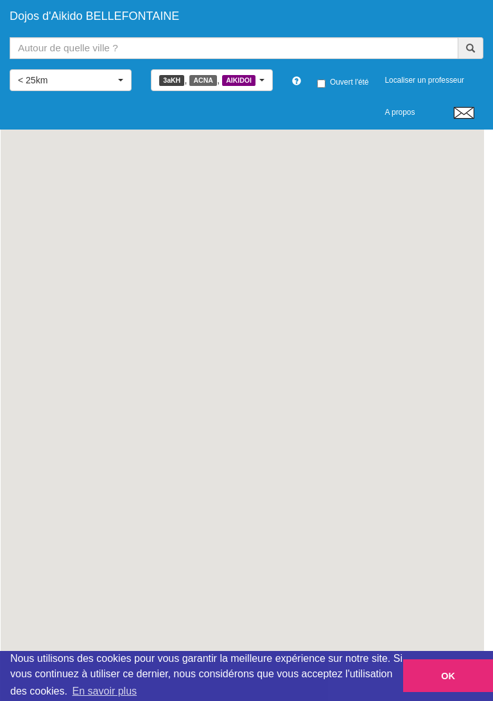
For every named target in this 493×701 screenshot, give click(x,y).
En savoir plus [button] (105, 691)
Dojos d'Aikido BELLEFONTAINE (94, 16)
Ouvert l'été (342, 83)
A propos (400, 112)
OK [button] (448, 676)
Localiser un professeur (424, 80)
